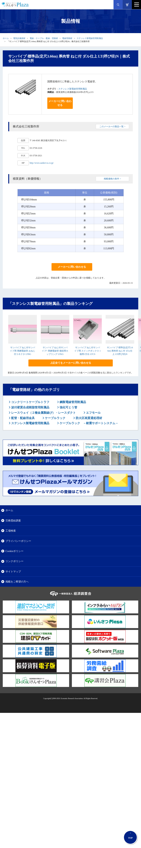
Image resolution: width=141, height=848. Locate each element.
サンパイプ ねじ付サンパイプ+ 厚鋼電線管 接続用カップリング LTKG (55, 350)
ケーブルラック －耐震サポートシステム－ (88, 423)
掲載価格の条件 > (112, 178)
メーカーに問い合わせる (60, 103)
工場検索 (11, 530)
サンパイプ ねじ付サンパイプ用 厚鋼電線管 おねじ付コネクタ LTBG (22, 350)
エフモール (93, 412)
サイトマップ (13, 571)
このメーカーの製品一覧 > (112, 126)
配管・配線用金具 (22, 418)
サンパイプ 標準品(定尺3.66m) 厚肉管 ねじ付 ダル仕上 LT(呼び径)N (120, 350)
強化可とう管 (68, 407)
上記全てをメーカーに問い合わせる (70, 362)
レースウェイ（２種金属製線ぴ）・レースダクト (43, 412)
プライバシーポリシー (18, 540)
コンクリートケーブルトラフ (29, 402)
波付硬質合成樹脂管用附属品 (29, 407)
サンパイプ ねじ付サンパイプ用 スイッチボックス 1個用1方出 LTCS (87, 350)
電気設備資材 (19, 38)
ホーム (6, 38)
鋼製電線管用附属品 (72, 402)
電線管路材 (67, 38)
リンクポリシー (14, 561)
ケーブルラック (54, 418)
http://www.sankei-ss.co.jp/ (42, 163)
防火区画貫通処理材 (88, 418)
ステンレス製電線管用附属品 (90, 38)
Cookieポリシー (14, 551)
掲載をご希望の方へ (17, 581)
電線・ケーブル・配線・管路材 (44, 38)
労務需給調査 (13, 520)
